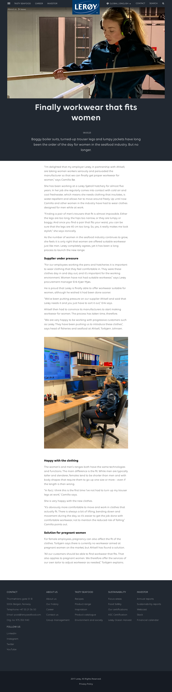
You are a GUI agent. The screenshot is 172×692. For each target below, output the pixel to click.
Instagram (12, 639)
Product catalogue (85, 615)
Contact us (52, 615)
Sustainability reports (149, 604)
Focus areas (115, 599)
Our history (52, 604)
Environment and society (89, 620)
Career (39, 4)
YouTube (11, 649)
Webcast (142, 609)
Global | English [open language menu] (118, 3)
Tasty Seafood (22, 4)
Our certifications (118, 609)
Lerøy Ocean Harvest (120, 620)
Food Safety (114, 604)
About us (12, 9)
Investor (52, 4)
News (23, 9)
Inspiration (81, 609)
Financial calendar (148, 620)
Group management (57, 620)
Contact (140, 3)
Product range (83, 604)
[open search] (156, 3)
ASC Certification (117, 615)
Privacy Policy (86, 684)
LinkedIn (11, 633)
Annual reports (145, 599)
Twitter (10, 644)
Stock (140, 615)
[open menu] (9, 4)
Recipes (79, 599)
